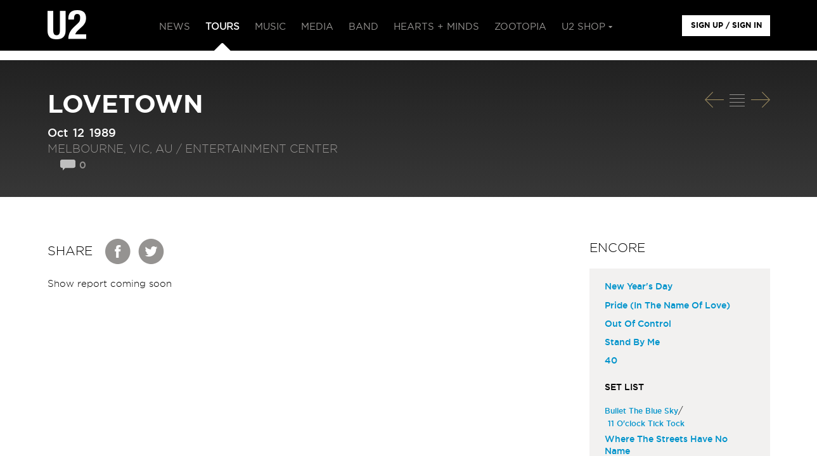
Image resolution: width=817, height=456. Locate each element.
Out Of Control (638, 324)
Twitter (151, 251)
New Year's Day (638, 286)
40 (611, 361)
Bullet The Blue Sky (643, 411)
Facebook (118, 251)
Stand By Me (632, 342)
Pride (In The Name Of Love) (667, 305)
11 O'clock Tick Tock (648, 424)
